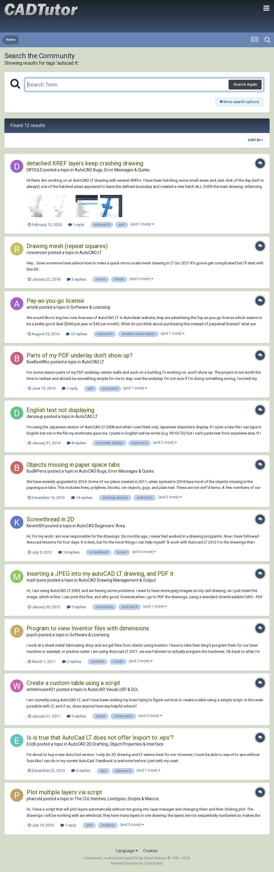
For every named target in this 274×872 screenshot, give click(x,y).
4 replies (80, 770)
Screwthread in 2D (50, 519)
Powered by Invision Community (137, 863)
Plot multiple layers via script (64, 792)
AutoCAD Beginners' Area (101, 525)
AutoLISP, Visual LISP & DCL (113, 689)
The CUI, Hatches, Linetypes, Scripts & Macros (116, 798)
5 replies (76, 607)
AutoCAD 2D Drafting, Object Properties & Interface (116, 744)
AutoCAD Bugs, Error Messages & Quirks (112, 169)
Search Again (245, 84)
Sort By (255, 140)
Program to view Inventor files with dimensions (88, 628)
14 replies (81, 497)
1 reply (76, 224)
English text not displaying (60, 410)
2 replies (71, 661)
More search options (239, 102)
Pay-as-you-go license (55, 300)
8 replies (76, 443)
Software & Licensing (90, 307)
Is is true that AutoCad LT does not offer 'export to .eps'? (100, 737)
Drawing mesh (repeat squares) (67, 246)
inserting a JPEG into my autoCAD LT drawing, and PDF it (100, 573)
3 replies (76, 279)
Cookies (150, 850)
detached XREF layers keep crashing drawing (85, 163)
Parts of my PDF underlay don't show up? (80, 355)
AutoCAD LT (90, 252)
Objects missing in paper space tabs (73, 464)
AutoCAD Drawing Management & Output (117, 580)
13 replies (76, 334)
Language (127, 850)
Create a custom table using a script (73, 682)
